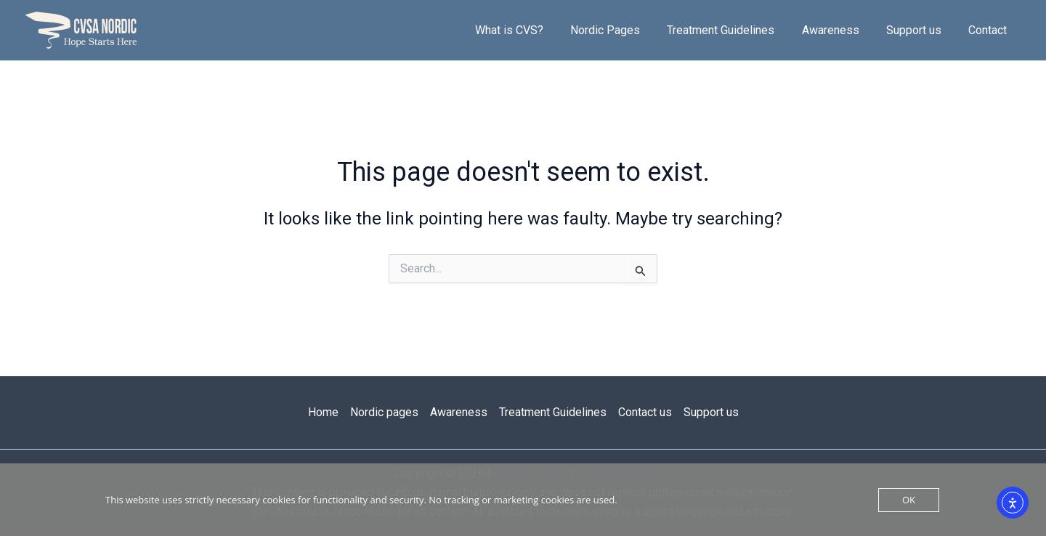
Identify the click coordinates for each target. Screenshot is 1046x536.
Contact (989, 30)
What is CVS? (530, 30)
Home (323, 412)
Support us (919, 30)
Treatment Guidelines (734, 30)
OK (908, 499)
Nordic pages (384, 412)
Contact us (645, 412)
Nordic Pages (622, 30)
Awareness (840, 30)
